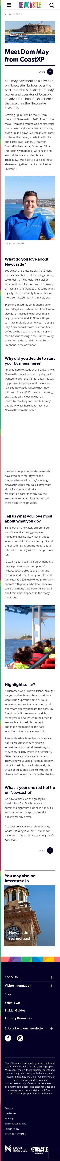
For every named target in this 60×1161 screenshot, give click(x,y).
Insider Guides (16, 14)
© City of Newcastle (15, 1133)
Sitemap (9, 1118)
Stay (8, 994)
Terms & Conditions (15, 1123)
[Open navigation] (9, 4)
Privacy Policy (12, 1128)
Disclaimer (10, 1113)
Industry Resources (18, 1018)
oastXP (10, 826)
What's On (12, 1003)
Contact (9, 1108)
